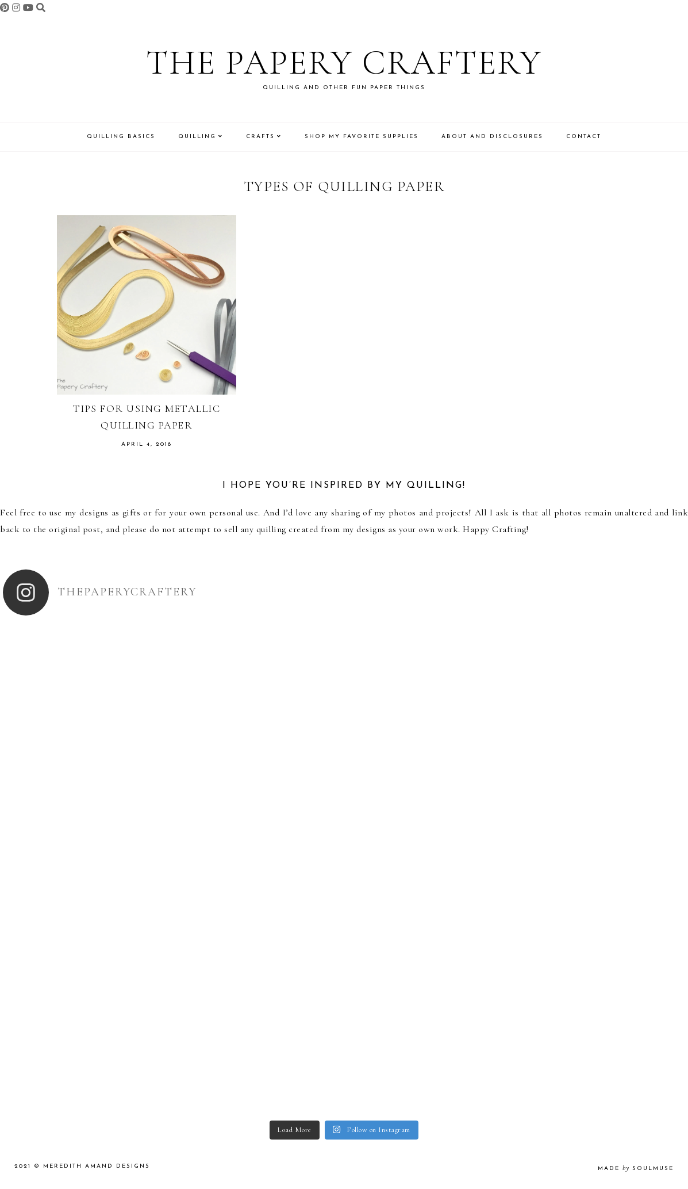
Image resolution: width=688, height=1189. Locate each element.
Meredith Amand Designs (96, 1166)
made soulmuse (636, 1168)
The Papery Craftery (344, 62)
